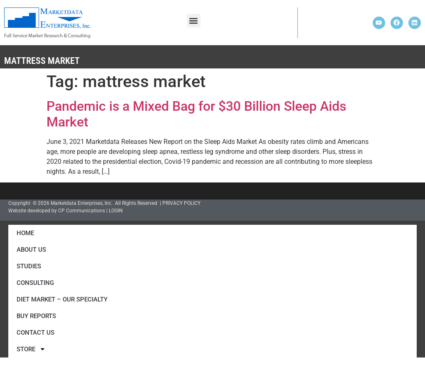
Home (25, 233)
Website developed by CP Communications (56, 211)
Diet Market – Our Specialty (62, 299)
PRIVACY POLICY (181, 203)
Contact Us (35, 332)
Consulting (35, 283)
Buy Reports (36, 316)
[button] (193, 20)
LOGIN (116, 211)
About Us (31, 249)
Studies (29, 266)
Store (31, 349)
